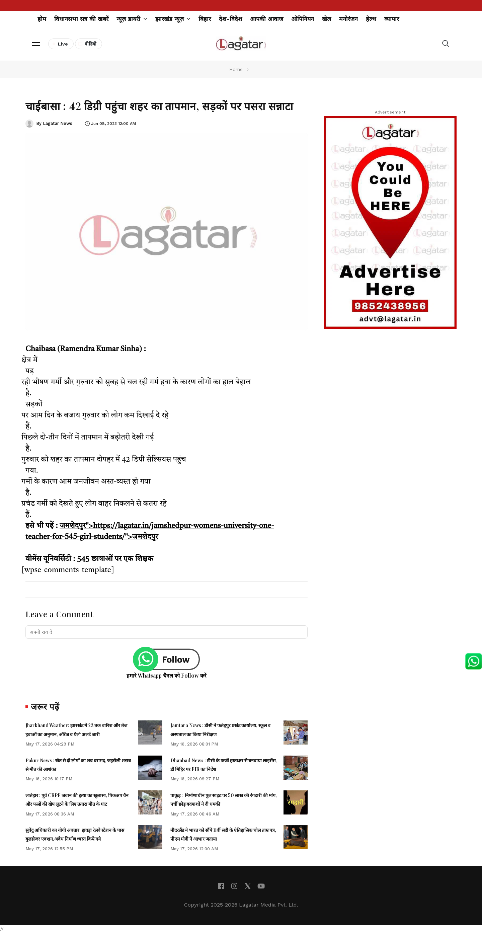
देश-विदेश (230, 18)
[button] (36, 44)
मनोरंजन (348, 18)
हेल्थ (371, 18)
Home (236, 69)
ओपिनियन (302, 18)
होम (41, 18)
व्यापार (391, 18)
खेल (326, 18)
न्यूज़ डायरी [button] (131, 18)
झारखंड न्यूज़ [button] (173, 18)
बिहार (204, 18)
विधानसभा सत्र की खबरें (81, 18)
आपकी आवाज (266, 18)
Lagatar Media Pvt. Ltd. (268, 905)
